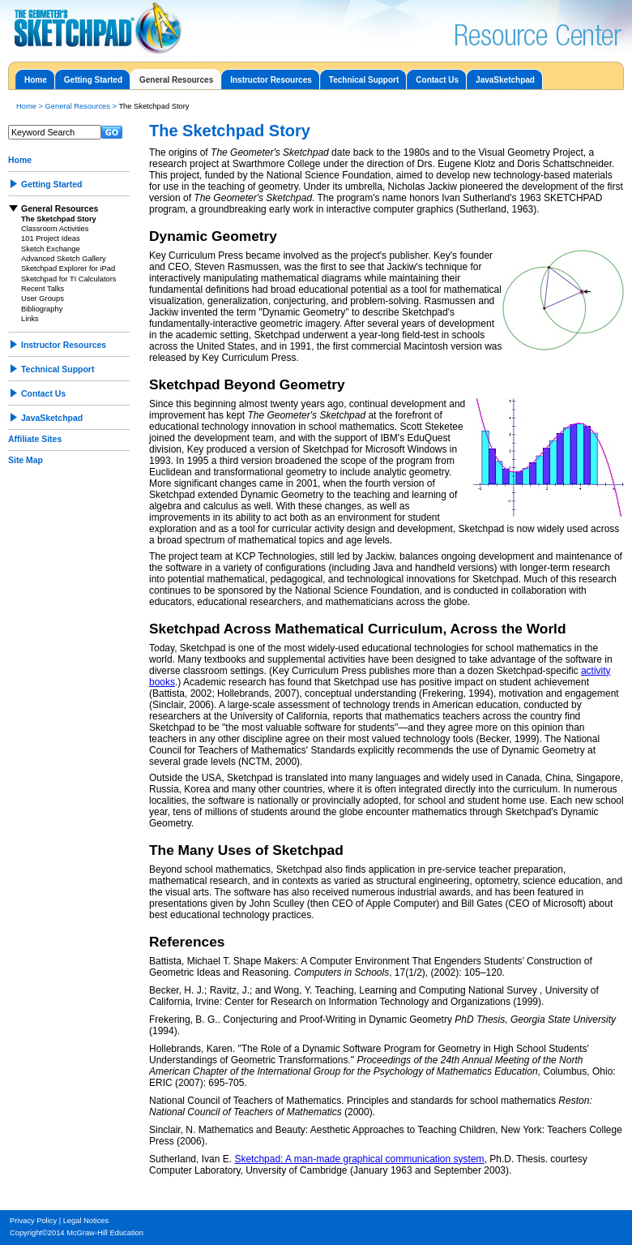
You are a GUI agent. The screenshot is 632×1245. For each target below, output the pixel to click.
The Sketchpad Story (58, 219)
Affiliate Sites (35, 439)
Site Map (25, 460)
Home (35, 79)
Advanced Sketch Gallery (63, 259)
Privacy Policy (33, 1221)
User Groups (42, 298)
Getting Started (93, 79)
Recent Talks (42, 289)
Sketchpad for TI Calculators (69, 279)
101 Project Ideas (50, 238)
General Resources (176, 79)
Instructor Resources (271, 79)
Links (30, 319)
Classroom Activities (54, 229)
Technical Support (364, 79)
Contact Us (437, 79)
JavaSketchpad (505, 79)
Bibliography (41, 309)
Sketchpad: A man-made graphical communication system (359, 1159)
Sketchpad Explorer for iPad (68, 268)
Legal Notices (86, 1221)
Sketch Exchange (50, 249)
